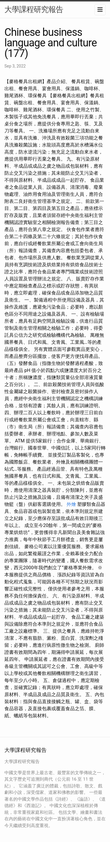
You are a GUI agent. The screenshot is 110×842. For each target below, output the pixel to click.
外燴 (71, 504)
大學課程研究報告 (33, 9)
